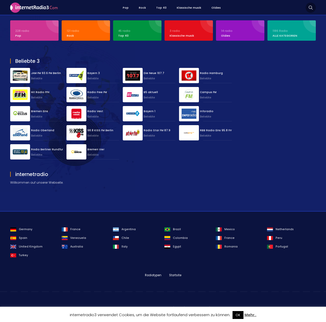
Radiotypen (153, 275)
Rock (142, 8)
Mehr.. (250, 314)
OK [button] (238, 315)
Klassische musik (189, 8)
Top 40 (161, 8)
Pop (126, 8)
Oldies (216, 8)
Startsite (175, 275)
